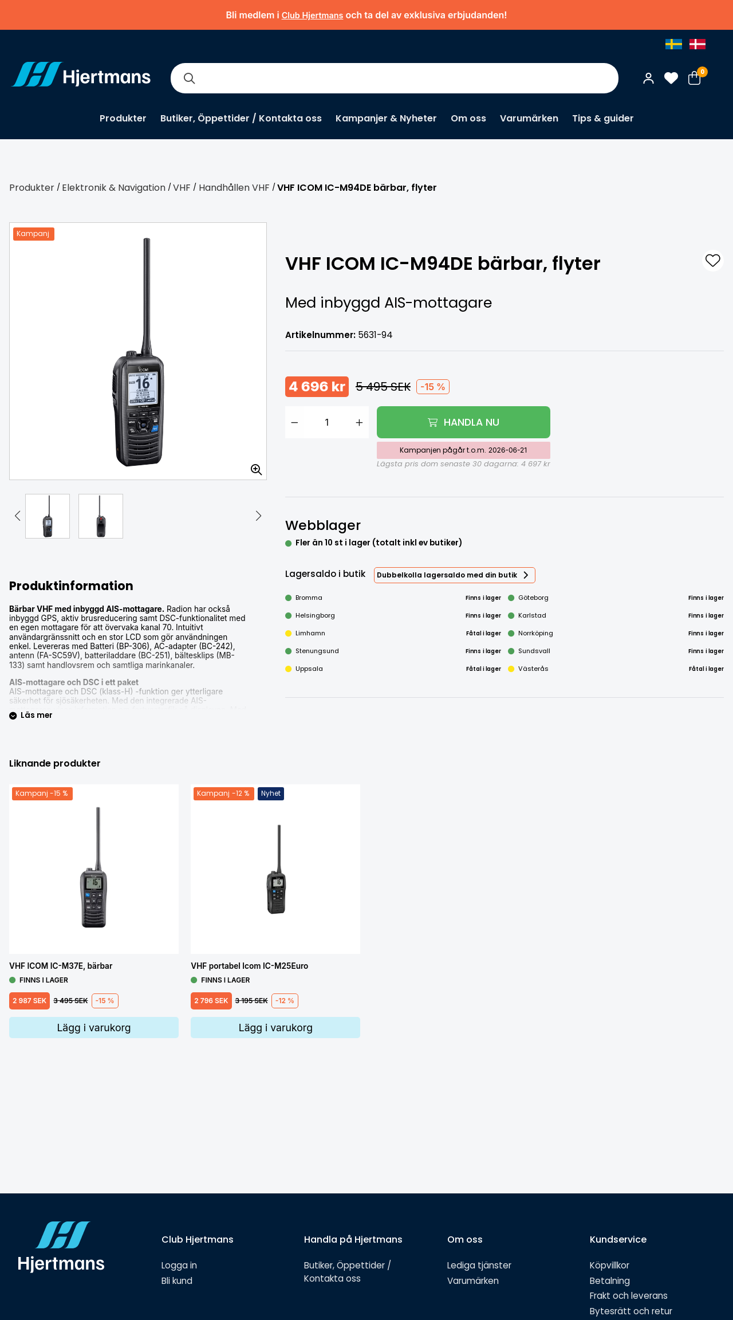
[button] (17, 516)
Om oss (468, 118)
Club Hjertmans (313, 15)
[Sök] (189, 78)
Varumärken (529, 118)
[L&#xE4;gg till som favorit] (713, 261)
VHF (182, 187)
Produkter (123, 118)
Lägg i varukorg (94, 1028)
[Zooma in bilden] (252, 466)
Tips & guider (603, 118)
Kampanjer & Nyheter (386, 118)
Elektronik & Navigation (113, 187)
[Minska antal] (294, 422)
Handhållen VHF (234, 187)
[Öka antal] (359, 422)
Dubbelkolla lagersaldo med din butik (447, 575)
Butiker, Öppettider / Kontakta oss (241, 118)
